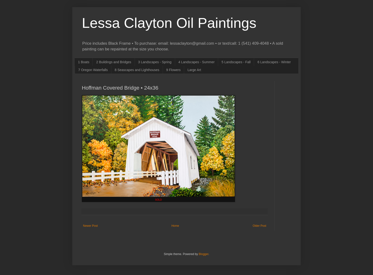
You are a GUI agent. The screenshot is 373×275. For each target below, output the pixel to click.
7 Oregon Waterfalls (93, 70)
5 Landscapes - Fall (235, 62)
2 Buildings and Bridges (113, 62)
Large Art (194, 70)
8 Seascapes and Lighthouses (137, 70)
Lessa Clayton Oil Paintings (169, 23)
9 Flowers (173, 70)
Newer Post (90, 225)
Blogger (203, 254)
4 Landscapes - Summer (196, 62)
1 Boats (83, 62)
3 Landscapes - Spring (155, 62)
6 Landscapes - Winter (274, 62)
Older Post (259, 225)
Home (175, 225)
